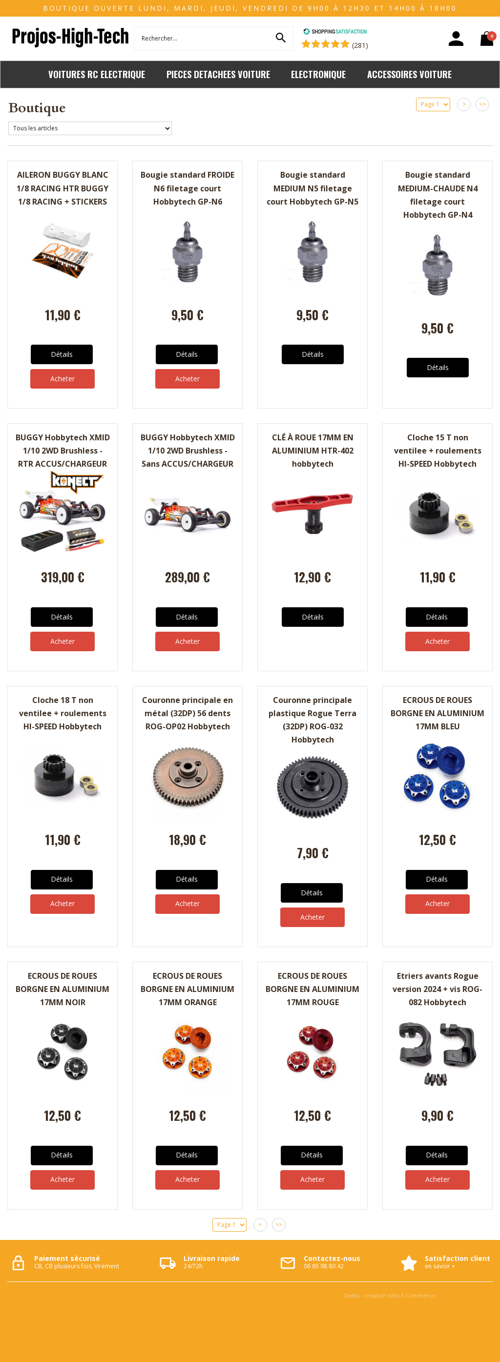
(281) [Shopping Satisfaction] (360, 45)
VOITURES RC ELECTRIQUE (96, 74)
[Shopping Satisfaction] (335, 32)
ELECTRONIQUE (318, 74)
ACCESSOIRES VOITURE (409, 74)
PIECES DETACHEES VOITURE (218, 74)
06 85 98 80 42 (324, 1266)
